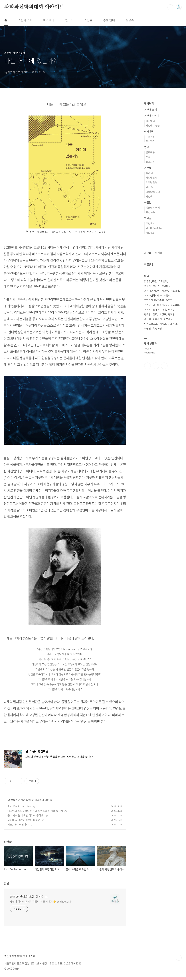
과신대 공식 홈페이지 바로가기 (19, 956)
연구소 (69, 20)
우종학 (167, 295)
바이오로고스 (150, 323)
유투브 (164, 366)
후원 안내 (109, 20)
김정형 (169, 300)
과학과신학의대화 (153, 295)
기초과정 (150, 136)
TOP (179, 958)
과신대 (147, 319)
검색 (170, 7)
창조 (155, 314)
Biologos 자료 (153, 191)
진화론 (171, 314)
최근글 (147, 252)
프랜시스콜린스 (151, 286)
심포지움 (150, 161)
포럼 (148, 157)
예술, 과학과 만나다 (18, 824)
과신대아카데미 (160, 305)
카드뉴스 (150, 232)
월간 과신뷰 (151, 173)
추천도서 (150, 223)
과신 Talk (150, 212)
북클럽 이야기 (153, 207)
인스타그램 (156, 366)
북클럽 (147, 202)
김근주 (165, 290)
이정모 (162, 314)
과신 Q (149, 187)
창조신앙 (172, 323)
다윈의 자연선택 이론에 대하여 (23, 820)
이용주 (171, 309)
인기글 (158, 252)
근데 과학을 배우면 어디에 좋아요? (26, 815)
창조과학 (174, 290)
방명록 (130, 20)
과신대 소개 (25, 20)
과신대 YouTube (154, 228)
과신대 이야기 (151, 115)
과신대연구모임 (151, 290)
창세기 (156, 309)
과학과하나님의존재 (154, 300)
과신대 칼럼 (151, 177)
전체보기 (149, 103)
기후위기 (157, 319)
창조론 (147, 314)
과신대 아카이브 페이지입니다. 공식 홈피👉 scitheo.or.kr (41, 901)
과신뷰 (88, 20)
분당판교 (166, 286)
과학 (164, 309)
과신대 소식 (151, 120)
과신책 (149, 196)
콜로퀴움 (150, 152)
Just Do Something (19, 806)
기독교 (162, 323)
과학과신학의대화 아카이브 (34, 7)
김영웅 (147, 305)
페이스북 (147, 366)
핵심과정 (150, 141)
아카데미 (48, 20)
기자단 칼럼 (24, 800)
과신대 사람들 (153, 125)
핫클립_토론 (150, 281)
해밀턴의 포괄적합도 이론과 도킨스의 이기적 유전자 (35, 811)
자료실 (147, 218)
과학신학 (163, 281)
